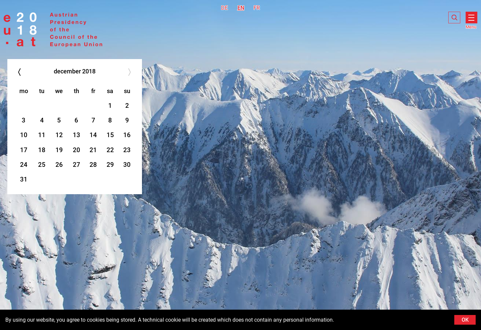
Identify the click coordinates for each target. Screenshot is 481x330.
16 (127, 135)
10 (23, 135)
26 (59, 165)
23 (127, 150)
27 (76, 165)
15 (110, 135)
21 (93, 150)
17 (23, 150)
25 (41, 165)
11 (41, 135)
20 (76, 150)
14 (93, 135)
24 (23, 165)
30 (127, 165)
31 (23, 179)
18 (41, 150)
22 (110, 150)
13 (76, 135)
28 (93, 165)
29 (110, 165)
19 (59, 150)
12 (59, 135)
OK (465, 320)
